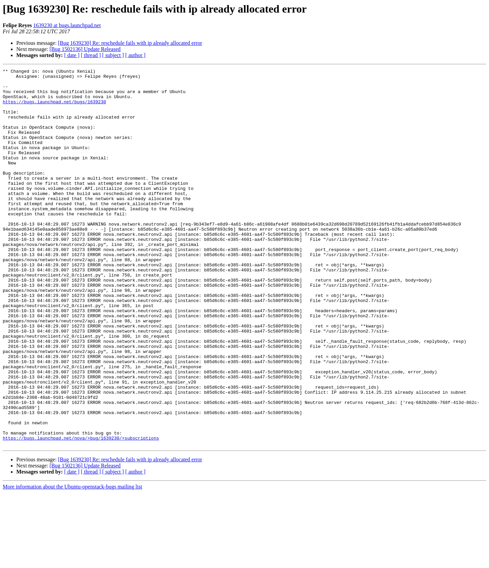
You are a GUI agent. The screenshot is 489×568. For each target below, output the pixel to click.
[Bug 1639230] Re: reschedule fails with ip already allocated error (130, 43)
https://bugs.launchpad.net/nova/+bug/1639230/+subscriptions (81, 512)
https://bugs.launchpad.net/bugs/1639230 (54, 109)
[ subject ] (113, 55)
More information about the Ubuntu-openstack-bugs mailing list (72, 562)
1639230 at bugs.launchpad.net (67, 25)
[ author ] (135, 55)
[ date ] (71, 55)
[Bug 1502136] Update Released (85, 49)
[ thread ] (91, 55)
